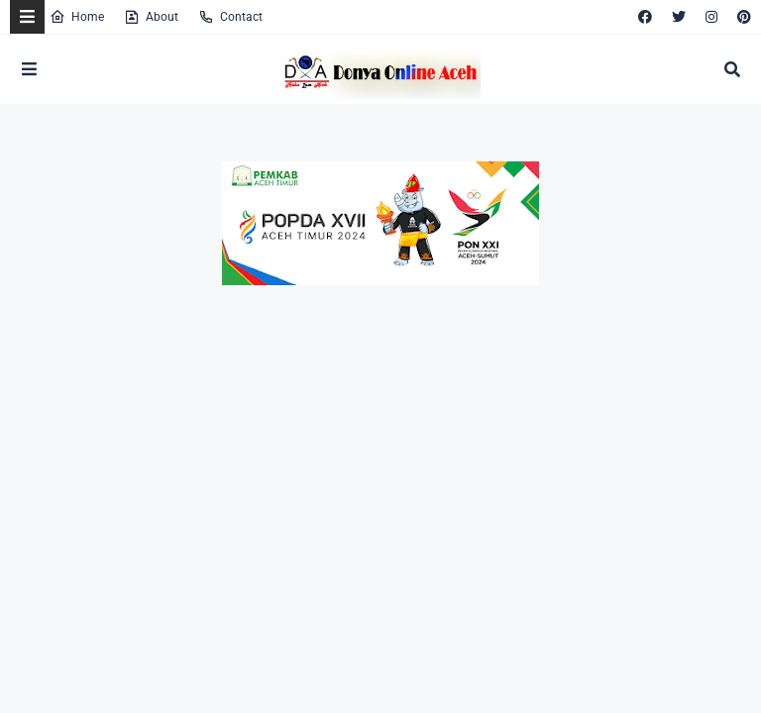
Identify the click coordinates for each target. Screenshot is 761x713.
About (151, 17)
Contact (230, 17)
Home (77, 17)
